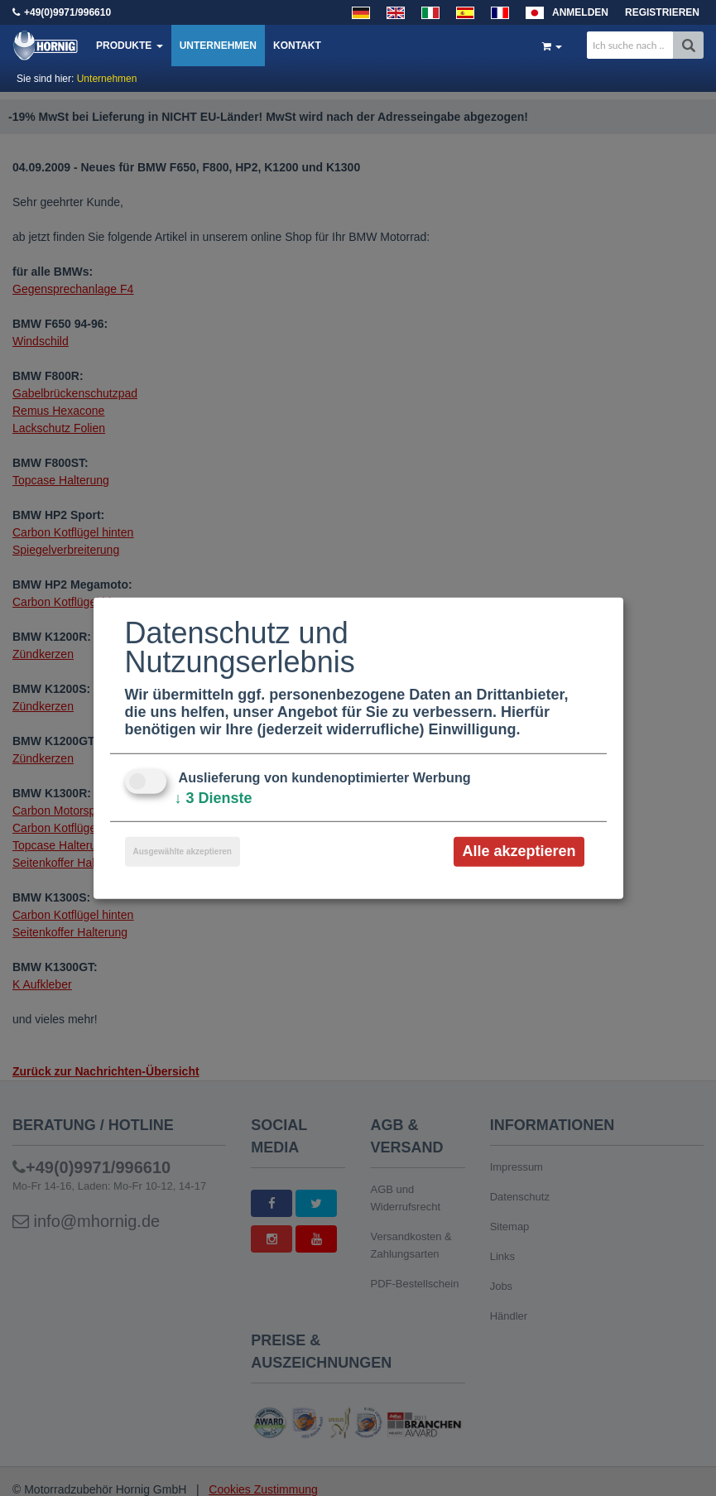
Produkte (129, 45)
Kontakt (297, 45)
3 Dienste (213, 798)
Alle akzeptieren (518, 851)
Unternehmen (218, 45)
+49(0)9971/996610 (67, 12)
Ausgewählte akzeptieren (182, 851)
